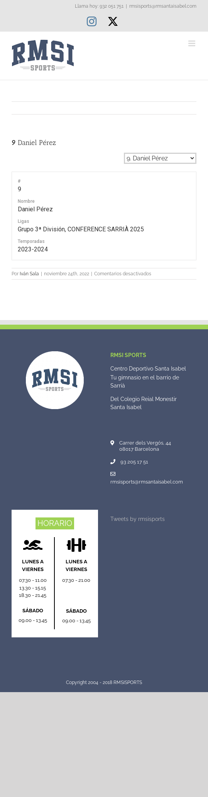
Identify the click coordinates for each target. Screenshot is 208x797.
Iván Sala (29, 273)
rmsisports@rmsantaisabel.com (162, 6)
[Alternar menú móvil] (192, 43)
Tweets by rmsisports (137, 519)
